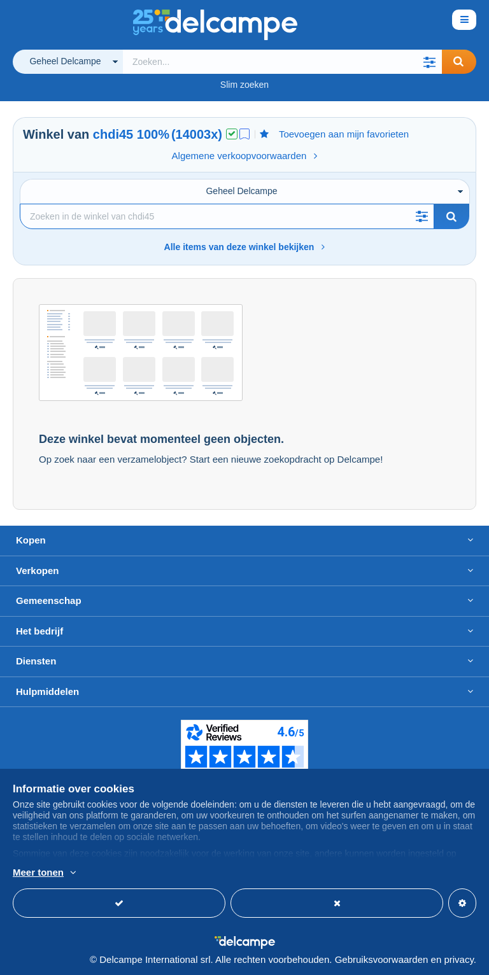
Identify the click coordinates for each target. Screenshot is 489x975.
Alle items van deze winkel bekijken (244, 247)
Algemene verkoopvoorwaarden (245, 155)
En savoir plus (147, 873)
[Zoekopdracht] (227, 216)
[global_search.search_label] (282, 62)
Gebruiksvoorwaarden (382, 959)
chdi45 (113, 134)
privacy (458, 959)
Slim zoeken (244, 85)
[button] (429, 61)
